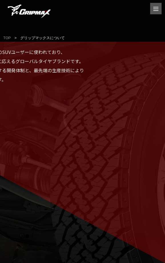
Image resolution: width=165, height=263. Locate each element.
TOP (7, 38)
